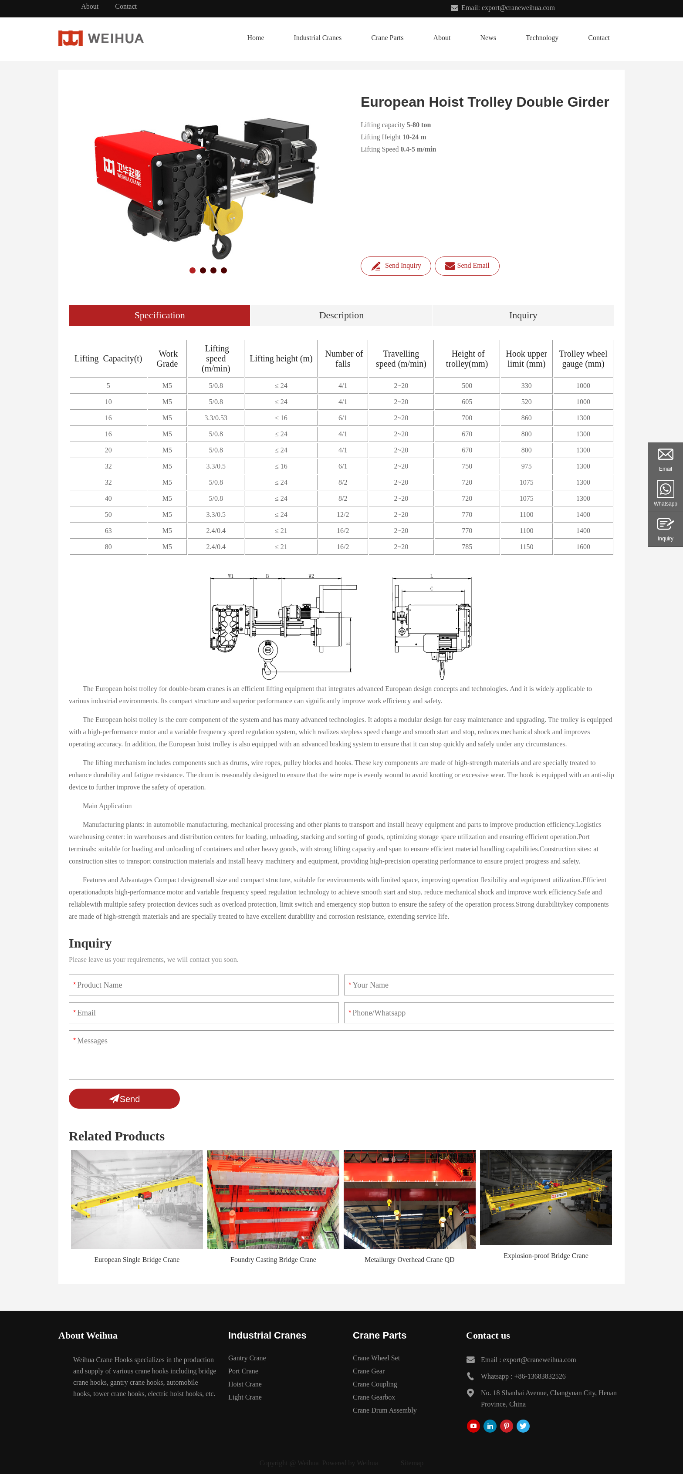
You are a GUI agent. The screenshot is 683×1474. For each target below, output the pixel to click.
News (488, 37)
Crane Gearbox (374, 1397)
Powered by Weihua (350, 1463)
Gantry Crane (247, 1358)
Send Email (467, 266)
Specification (160, 315)
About (89, 6)
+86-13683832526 (539, 1376)
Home (255, 37)
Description (341, 315)
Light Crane (245, 1397)
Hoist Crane (245, 1384)
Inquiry (523, 315)
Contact (126, 6)
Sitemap (412, 1463)
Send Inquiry (396, 266)
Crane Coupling (375, 1384)
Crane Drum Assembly (385, 1410)
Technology (542, 37)
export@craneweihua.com (539, 1359)
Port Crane (243, 1371)
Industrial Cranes (318, 37)
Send (124, 1098)
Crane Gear (369, 1371)
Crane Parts (387, 37)
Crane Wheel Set (376, 1358)
